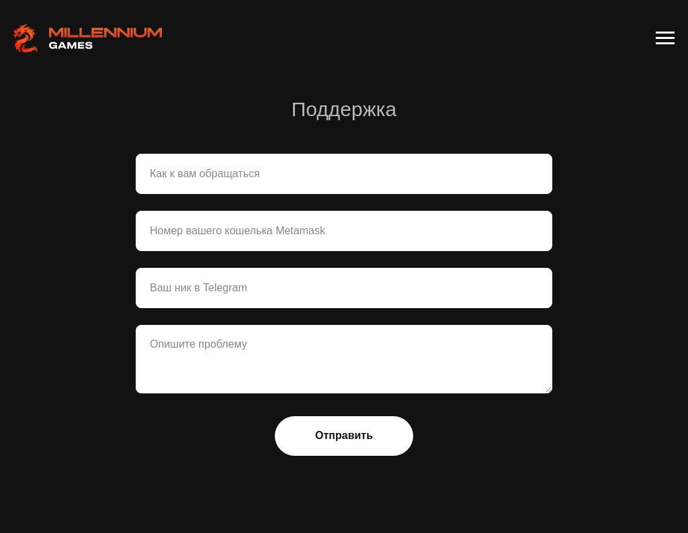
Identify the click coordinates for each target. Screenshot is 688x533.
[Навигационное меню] (665, 38)
